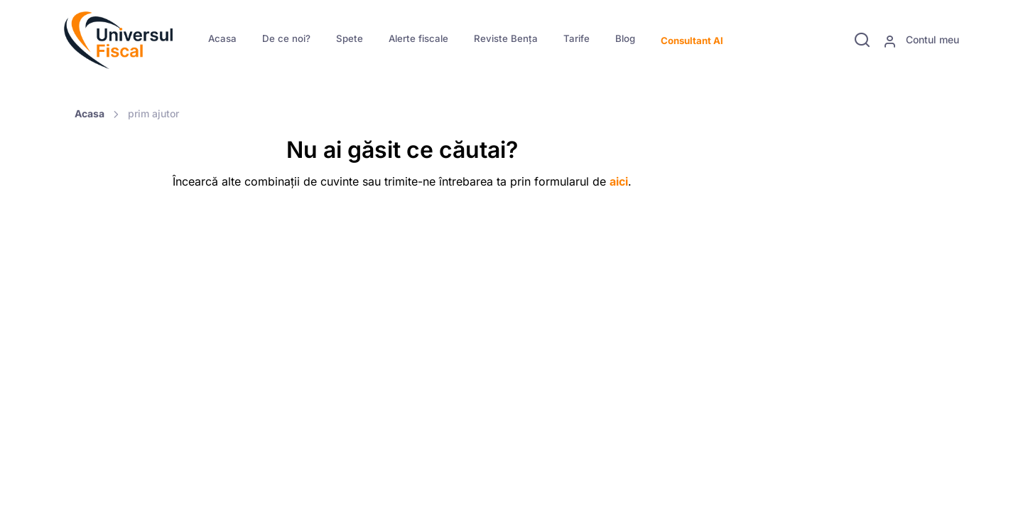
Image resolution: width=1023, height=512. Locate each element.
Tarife (576, 38)
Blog (625, 38)
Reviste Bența (506, 38)
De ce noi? (286, 38)
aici (619, 181)
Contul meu (921, 40)
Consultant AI (692, 40)
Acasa (222, 38)
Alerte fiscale (418, 38)
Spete (349, 38)
